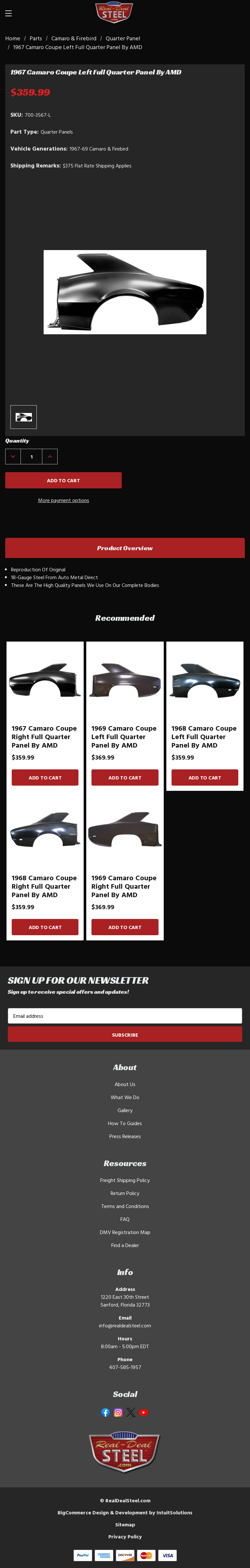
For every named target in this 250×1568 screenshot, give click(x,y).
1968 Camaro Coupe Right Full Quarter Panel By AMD (44, 886)
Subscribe (125, 1035)
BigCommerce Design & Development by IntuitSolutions (125, 1512)
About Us (125, 1084)
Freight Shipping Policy (125, 1180)
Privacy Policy (125, 1536)
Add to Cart (45, 777)
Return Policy (125, 1193)
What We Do (125, 1097)
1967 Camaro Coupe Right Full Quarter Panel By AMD (44, 736)
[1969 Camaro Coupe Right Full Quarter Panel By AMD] (124, 829)
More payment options (63, 500)
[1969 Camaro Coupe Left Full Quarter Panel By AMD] (124, 680)
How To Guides (125, 1123)
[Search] (221, 13)
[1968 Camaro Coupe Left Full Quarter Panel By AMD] (205, 680)
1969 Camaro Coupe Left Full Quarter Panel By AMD (124, 736)
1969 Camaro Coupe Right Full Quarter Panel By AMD (124, 886)
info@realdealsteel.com (125, 1325)
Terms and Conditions (125, 1206)
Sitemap (125, 1524)
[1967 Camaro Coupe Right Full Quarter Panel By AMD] (45, 680)
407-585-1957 (125, 1367)
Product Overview (125, 548)
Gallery (125, 1110)
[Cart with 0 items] (237, 13)
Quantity (17, 440)
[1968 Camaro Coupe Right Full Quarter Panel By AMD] (45, 829)
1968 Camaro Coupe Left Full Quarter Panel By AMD (204, 736)
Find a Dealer (125, 1245)
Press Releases (125, 1136)
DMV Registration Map (125, 1232)
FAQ (125, 1219)
